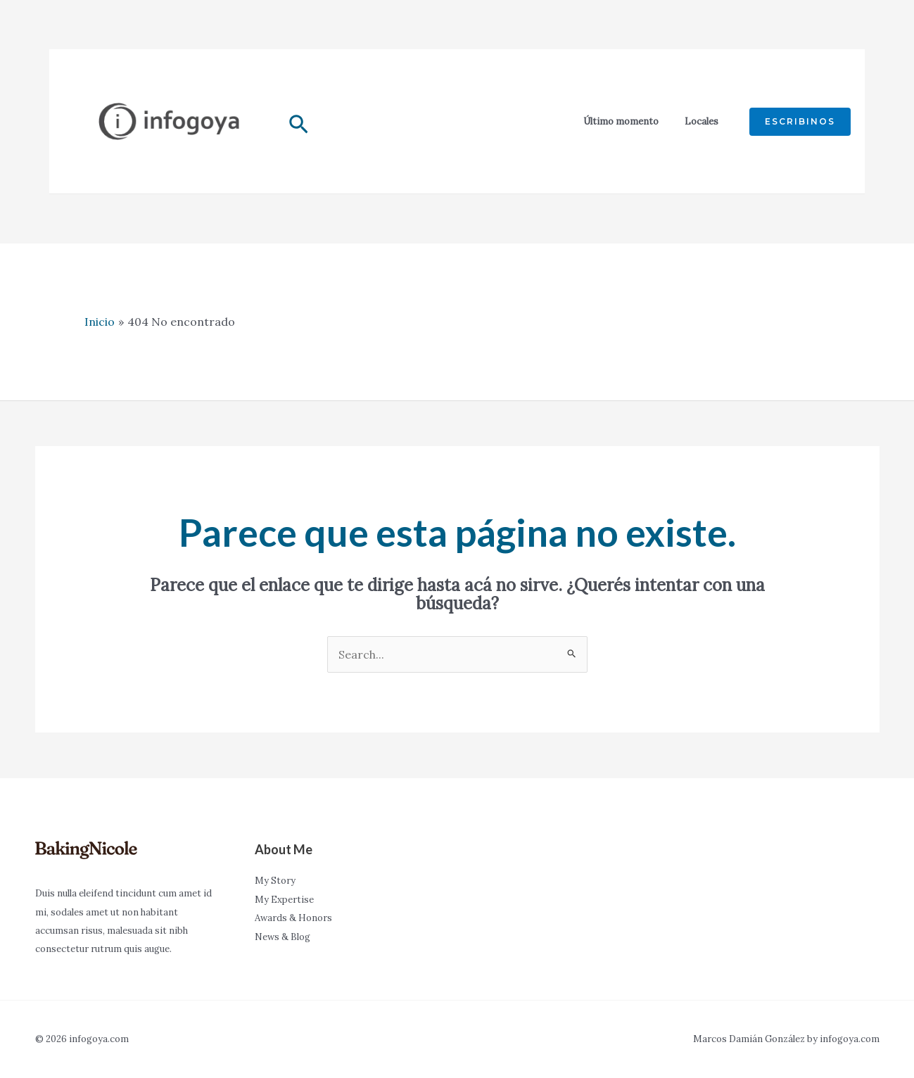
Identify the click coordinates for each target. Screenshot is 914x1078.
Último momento (621, 121)
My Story (275, 881)
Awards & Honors (293, 918)
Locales (701, 121)
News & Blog (282, 937)
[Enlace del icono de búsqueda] (298, 127)
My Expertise (284, 900)
